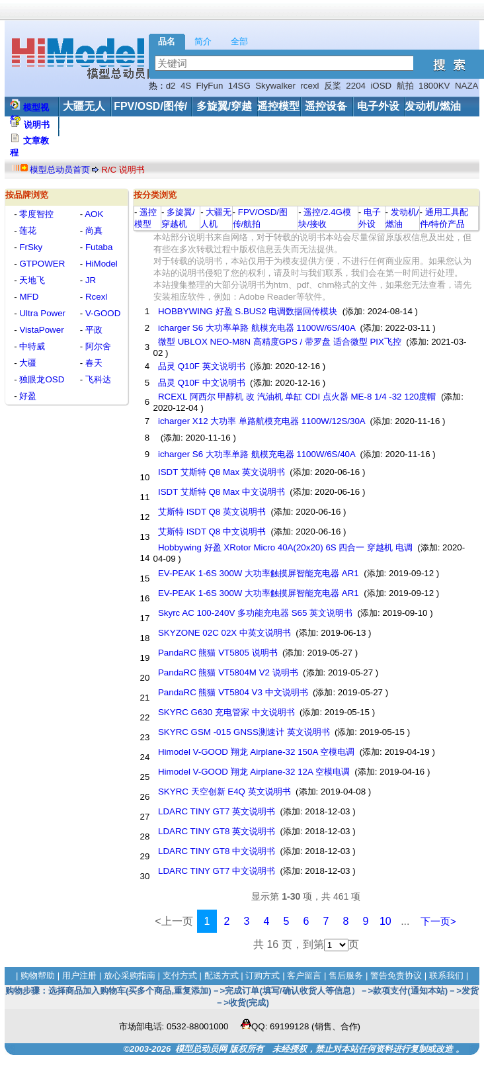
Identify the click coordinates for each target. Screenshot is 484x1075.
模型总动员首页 (60, 170)
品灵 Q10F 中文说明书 (201, 383)
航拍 (405, 86)
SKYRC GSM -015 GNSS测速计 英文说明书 (243, 732)
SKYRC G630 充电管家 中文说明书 (226, 712)
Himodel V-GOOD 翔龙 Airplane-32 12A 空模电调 (253, 772)
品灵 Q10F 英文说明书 (201, 366)
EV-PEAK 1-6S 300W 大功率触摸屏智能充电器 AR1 (258, 573)
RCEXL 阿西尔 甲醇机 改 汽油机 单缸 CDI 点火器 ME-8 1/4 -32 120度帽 (296, 397)
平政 (92, 330)
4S (186, 86)
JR (89, 280)
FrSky (30, 247)
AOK (93, 214)
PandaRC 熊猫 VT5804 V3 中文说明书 (232, 692)
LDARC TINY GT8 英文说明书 (216, 831)
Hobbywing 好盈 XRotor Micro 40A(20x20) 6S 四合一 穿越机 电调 (285, 547)
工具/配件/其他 (93, 126)
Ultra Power (41, 313)
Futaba (97, 247)
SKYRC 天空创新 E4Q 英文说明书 (224, 791)
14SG (239, 86)
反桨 (332, 86)
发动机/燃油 (432, 106)
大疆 (27, 363)
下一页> (438, 921)
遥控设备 (326, 106)
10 (385, 921)
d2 (171, 86)
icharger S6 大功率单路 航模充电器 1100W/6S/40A (256, 328)
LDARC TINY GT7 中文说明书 (216, 871)
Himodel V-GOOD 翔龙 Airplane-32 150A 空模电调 (256, 752)
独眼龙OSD (41, 379)
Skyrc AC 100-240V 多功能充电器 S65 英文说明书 (255, 613)
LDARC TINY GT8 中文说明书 (216, 851)
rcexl (309, 86)
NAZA (466, 86)
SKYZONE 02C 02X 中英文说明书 (224, 633)
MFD (28, 297)
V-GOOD (101, 313)
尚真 (92, 231)
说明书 (37, 125)
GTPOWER (41, 264)
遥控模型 (278, 106)
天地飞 (31, 280)
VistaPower (40, 330)
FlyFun (209, 86)
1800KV (434, 86)
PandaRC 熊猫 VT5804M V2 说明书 (227, 672)
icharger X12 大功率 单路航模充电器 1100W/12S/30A (261, 421)
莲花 (27, 231)
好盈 (27, 396)
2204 (356, 86)
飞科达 (97, 379)
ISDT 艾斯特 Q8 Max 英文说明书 (221, 472)
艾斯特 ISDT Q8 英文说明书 (211, 512)
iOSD (380, 86)
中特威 (31, 346)
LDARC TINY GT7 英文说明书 (216, 811)
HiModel (100, 264)
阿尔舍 (97, 346)
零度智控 (35, 214)
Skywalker (275, 86)
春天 (92, 363)
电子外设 (378, 106)
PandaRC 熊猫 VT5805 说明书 (217, 653)
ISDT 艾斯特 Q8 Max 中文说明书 (221, 492)
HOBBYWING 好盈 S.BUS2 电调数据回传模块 (247, 311)
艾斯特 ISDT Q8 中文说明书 (211, 532)
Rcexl (95, 297)
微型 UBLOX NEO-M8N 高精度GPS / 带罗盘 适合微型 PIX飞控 (279, 342)
